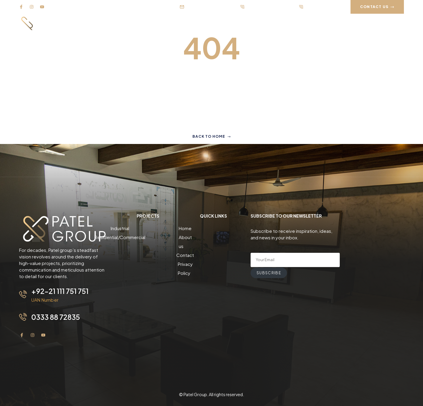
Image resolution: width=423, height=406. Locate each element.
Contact (213, 246)
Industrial (148, 228)
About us (213, 237)
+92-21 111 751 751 (60, 290)
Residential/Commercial (148, 237)
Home (213, 228)
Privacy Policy (213, 255)
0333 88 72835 (56, 316)
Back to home (211, 136)
